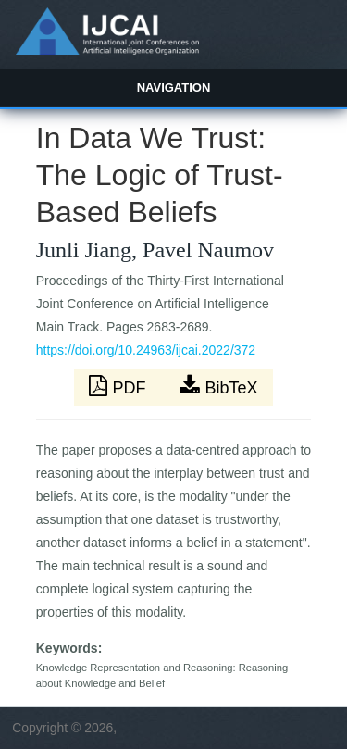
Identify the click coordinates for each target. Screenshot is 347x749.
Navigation (174, 87)
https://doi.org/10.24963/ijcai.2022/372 (145, 350)
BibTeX (218, 386)
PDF (119, 386)
